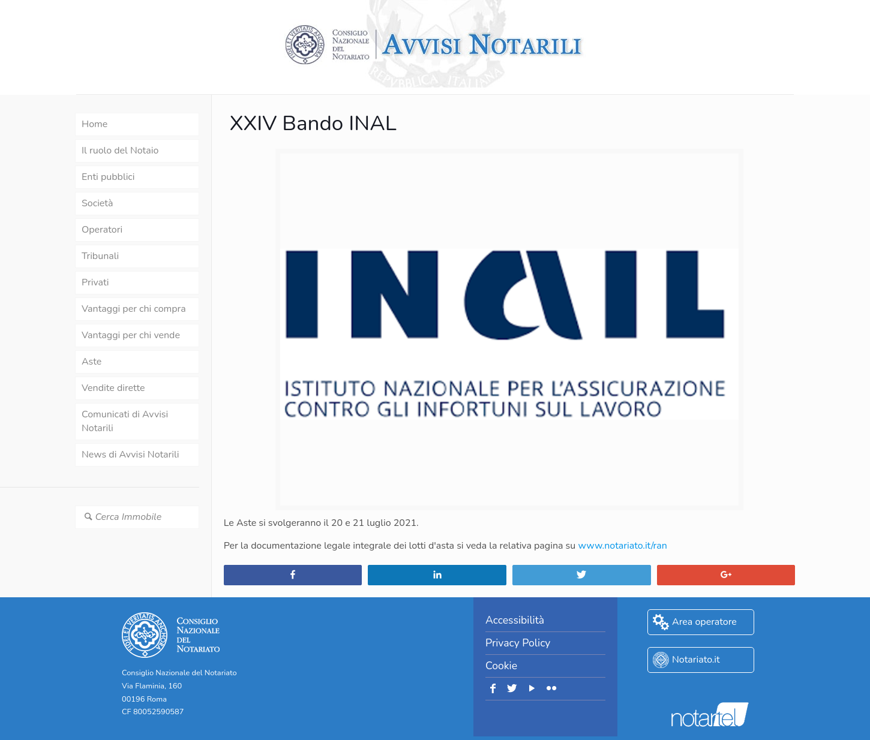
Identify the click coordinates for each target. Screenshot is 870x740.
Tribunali (100, 256)
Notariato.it (696, 659)
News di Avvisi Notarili (130, 454)
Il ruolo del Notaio (120, 150)
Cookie (501, 665)
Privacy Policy (517, 643)
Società (97, 203)
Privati (95, 282)
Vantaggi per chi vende (131, 335)
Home (94, 124)
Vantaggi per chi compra (134, 308)
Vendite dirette (113, 388)
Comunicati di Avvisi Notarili (125, 421)
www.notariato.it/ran (622, 545)
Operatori (102, 229)
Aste (91, 361)
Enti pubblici (108, 177)
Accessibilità (514, 620)
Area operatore (704, 621)
